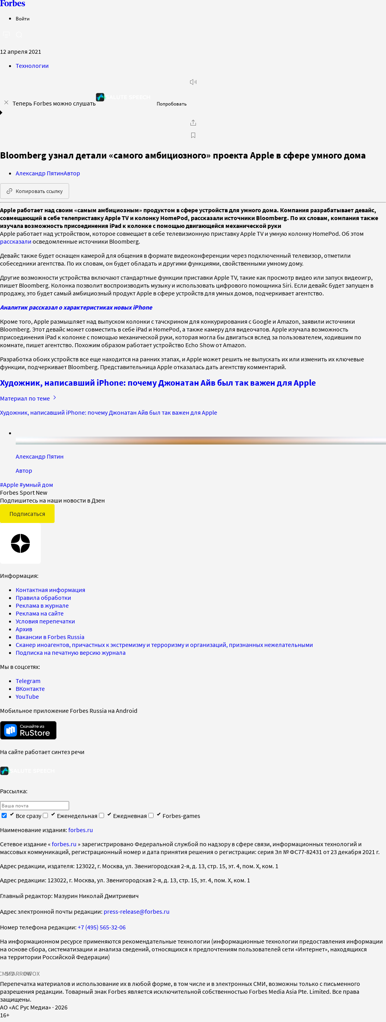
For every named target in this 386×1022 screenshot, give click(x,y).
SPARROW (19, 973)
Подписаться (27, 513)
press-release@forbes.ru (137, 911)
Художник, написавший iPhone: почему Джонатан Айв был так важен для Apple (158, 382)
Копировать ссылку (34, 191)
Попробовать (172, 103)
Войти (22, 18)
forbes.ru (80, 830)
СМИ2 (6, 973)
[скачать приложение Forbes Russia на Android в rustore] (28, 730)
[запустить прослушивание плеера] (193, 82)
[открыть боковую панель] (6, 35)
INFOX (31, 973)
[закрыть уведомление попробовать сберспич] (6, 102)
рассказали (15, 241)
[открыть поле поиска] (19, 34)
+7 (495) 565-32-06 (102, 927)
